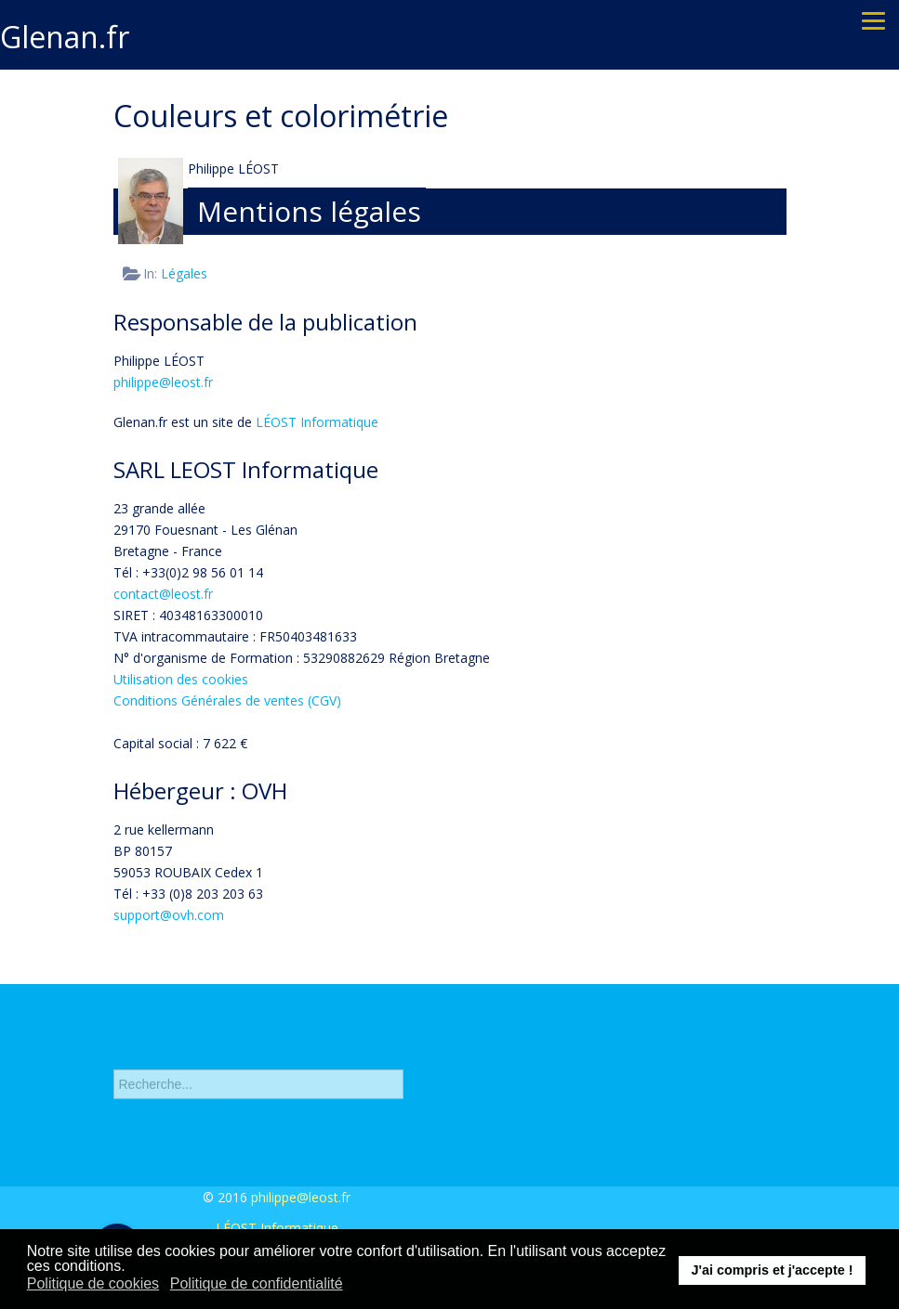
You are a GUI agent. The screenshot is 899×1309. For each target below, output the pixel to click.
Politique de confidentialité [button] (256, 1283)
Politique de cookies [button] (93, 1283)
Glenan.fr (64, 37)
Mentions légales (309, 211)
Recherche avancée (172, 1114)
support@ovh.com (168, 915)
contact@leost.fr (163, 594)
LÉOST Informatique (317, 422)
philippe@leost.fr (163, 382)
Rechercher (113, 1053)
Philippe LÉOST (233, 168)
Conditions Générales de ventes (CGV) (227, 700)
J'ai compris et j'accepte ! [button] (772, 1270)
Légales (184, 273)
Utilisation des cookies (180, 679)
